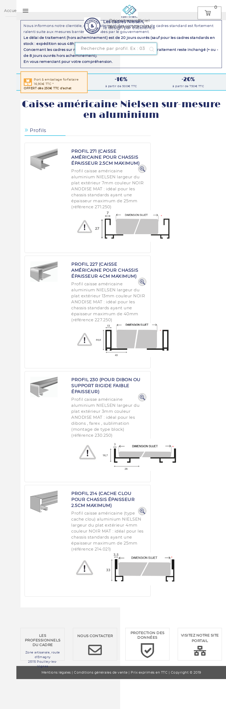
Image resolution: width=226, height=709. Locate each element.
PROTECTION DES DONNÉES (147, 635)
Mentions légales (56, 672)
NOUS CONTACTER (95, 636)
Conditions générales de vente (101, 672)
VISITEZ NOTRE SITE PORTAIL (200, 638)
